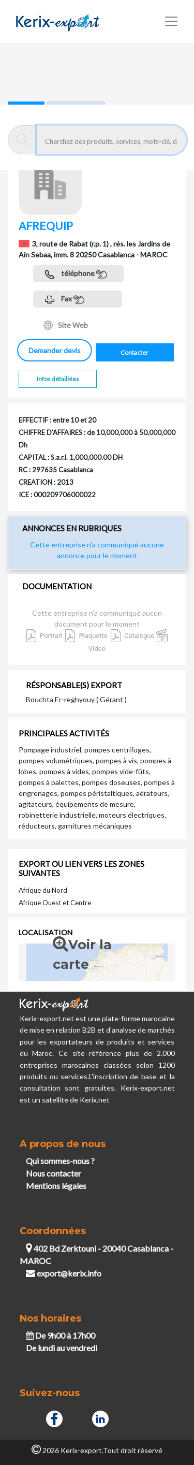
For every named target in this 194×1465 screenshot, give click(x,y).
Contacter (134, 352)
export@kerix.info (63, 1273)
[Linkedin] (100, 1418)
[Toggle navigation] (171, 21)
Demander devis (56, 350)
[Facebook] (54, 1418)
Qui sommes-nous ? (60, 1161)
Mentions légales (56, 1186)
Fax (64, 299)
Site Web (65, 325)
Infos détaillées (58, 379)
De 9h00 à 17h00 (60, 1335)
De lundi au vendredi (61, 1348)
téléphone (76, 274)
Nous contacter (53, 1173)
